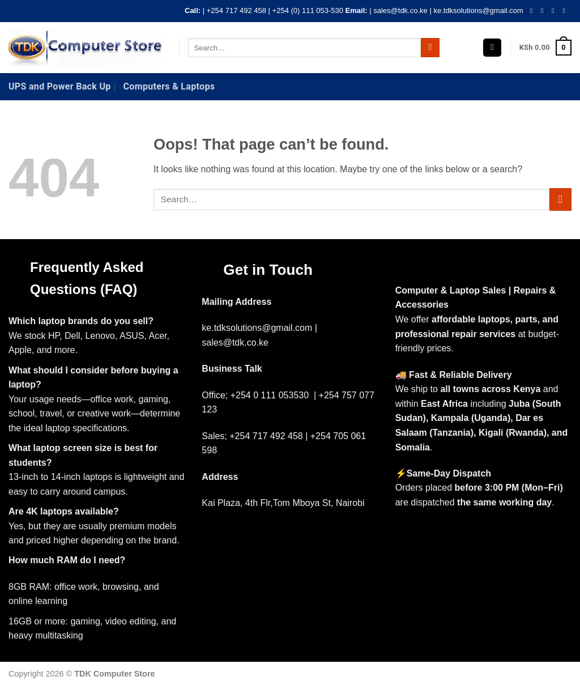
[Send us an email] (565, 11)
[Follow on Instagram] (544, 11)
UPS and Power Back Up (59, 86)
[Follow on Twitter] (555, 11)
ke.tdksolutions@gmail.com (478, 10)
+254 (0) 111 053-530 (307, 10)
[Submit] (430, 47)
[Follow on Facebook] (533, 11)
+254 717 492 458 (236, 10)
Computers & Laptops (169, 86)
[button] (492, 48)
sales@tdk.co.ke (400, 10)
